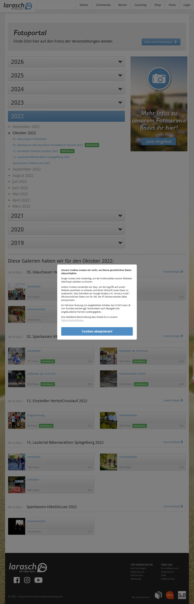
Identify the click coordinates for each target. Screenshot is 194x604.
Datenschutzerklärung (72, 320)
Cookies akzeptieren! (97, 331)
